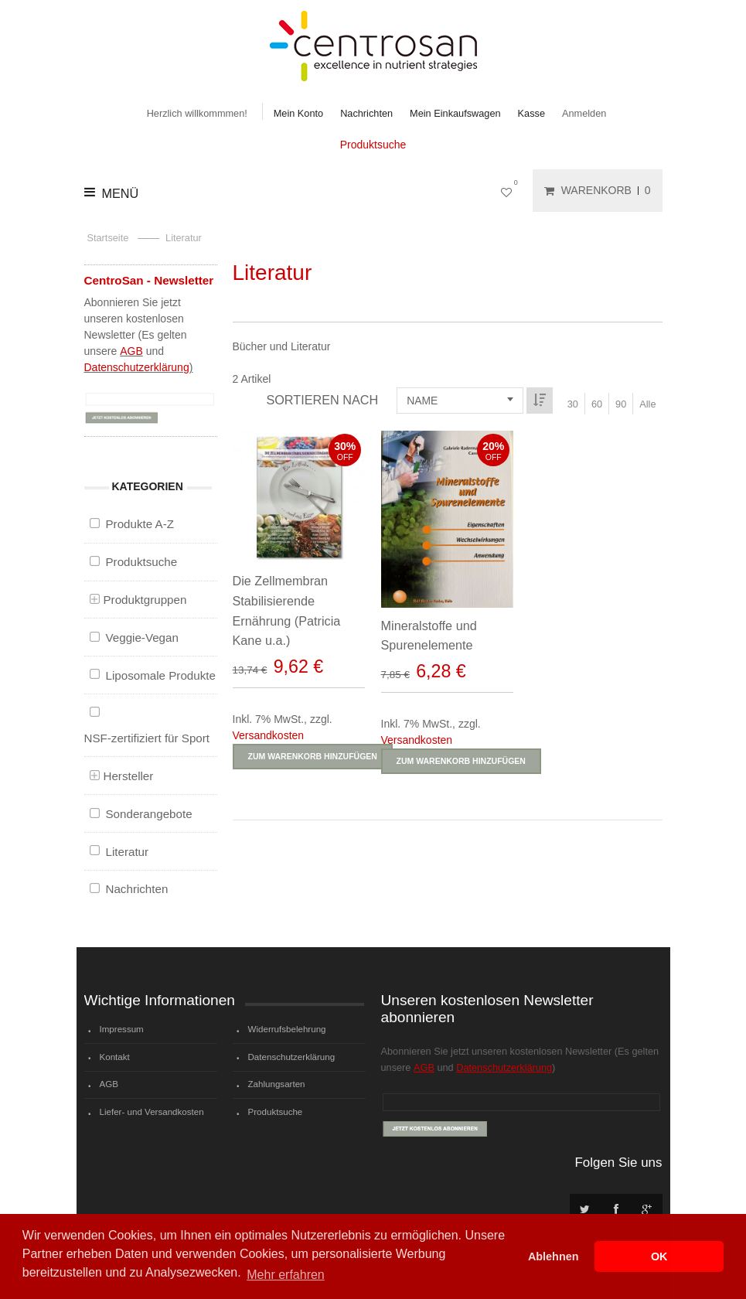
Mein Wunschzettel (509, 190)
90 (620, 404)
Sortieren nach (322, 400)
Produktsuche (373, 144)
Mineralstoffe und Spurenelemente (427, 636)
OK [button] (659, 1256)
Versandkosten (269, 735)
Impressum (122, 1029)
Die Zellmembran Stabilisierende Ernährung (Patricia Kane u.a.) (287, 610)
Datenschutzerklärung (136, 367)
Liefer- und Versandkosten (152, 1112)
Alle (647, 404)
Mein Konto (298, 113)
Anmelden (584, 113)
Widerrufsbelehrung (287, 1029)
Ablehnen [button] (553, 1256)
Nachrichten (366, 113)
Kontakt (115, 1057)
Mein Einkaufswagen (455, 113)
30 (572, 404)
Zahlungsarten (276, 1084)
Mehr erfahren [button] (286, 1274)
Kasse (531, 113)
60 (596, 404)
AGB (131, 351)
